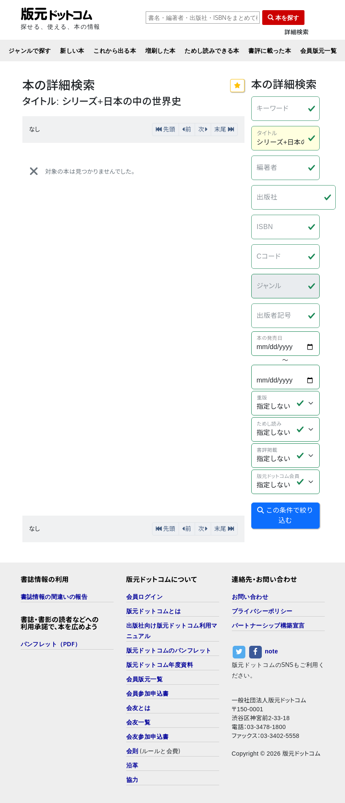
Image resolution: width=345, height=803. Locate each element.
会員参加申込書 (147, 693)
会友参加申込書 (147, 736)
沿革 (132, 765)
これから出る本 (114, 50)
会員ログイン (144, 596)
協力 (132, 779)
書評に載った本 (269, 50)
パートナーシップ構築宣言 (268, 625)
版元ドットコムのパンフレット (169, 650)
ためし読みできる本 (212, 50)
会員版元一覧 (318, 50)
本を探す (283, 17)
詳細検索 (297, 32)
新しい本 (72, 50)
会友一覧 (138, 722)
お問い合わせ (250, 596)
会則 (132, 750)
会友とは (138, 707)
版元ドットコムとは (153, 611)
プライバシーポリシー (262, 611)
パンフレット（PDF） (51, 643)
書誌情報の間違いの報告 (54, 596)
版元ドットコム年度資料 (159, 664)
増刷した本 (160, 50)
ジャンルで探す (29, 50)
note (271, 651)
